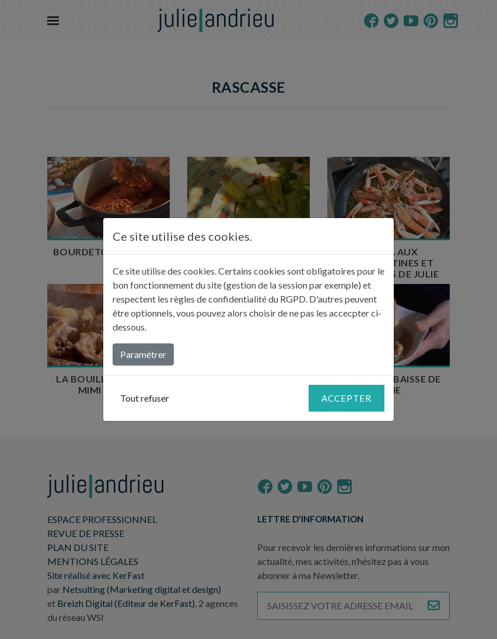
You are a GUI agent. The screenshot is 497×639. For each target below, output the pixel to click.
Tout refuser (144, 397)
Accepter (346, 398)
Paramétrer (143, 354)
